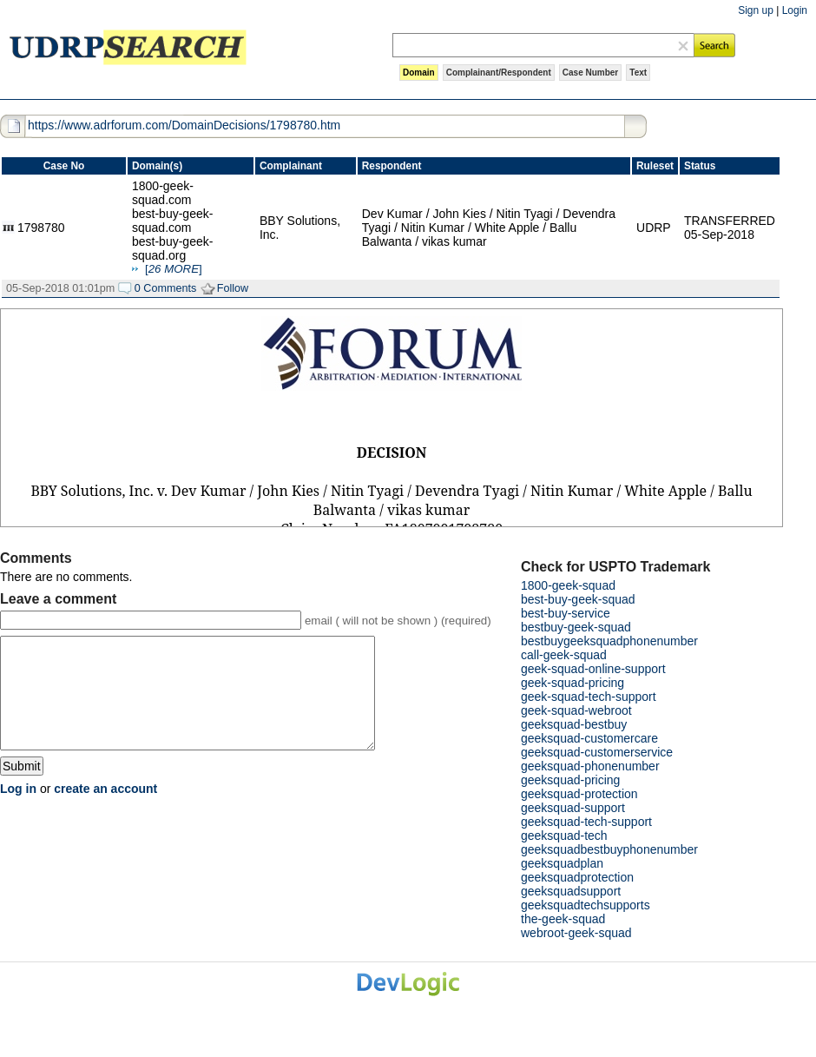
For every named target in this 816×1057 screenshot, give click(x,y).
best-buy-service (565, 613)
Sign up (755, 10)
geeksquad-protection (579, 794)
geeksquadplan (562, 863)
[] (173, 268)
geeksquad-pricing (570, 780)
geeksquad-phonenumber (590, 766)
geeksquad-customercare (589, 738)
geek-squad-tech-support (588, 697)
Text (638, 72)
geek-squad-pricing (572, 683)
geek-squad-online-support (593, 669)
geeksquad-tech (564, 835)
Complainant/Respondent (498, 72)
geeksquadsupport (571, 891)
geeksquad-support (573, 808)
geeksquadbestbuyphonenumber (609, 849)
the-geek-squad (563, 919)
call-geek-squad (564, 655)
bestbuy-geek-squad (576, 627)
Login (794, 10)
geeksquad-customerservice (597, 752)
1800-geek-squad (568, 585)
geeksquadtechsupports (585, 905)
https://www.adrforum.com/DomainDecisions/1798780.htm (184, 125)
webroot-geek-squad (576, 933)
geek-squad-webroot (576, 710)
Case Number (590, 72)
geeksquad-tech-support (586, 822)
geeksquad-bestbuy (574, 724)
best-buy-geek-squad (578, 599)
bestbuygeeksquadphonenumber (609, 641)
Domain (419, 72)
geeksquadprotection (577, 877)
